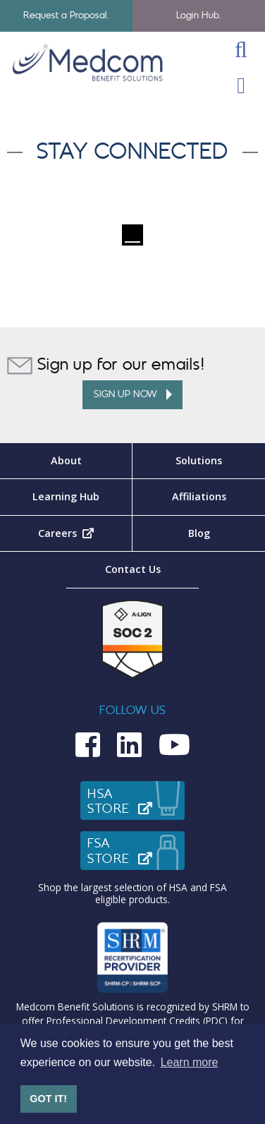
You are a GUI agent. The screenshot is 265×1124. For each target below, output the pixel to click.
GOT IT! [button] (48, 1098)
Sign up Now (133, 394)
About (66, 460)
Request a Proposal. (66, 15)
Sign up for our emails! (106, 365)
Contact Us (133, 569)
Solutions (198, 460)
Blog (199, 533)
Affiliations (199, 496)
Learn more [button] (189, 1062)
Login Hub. (199, 15)
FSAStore (136, 850)
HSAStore (136, 801)
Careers (85, 533)
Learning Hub (65, 496)
